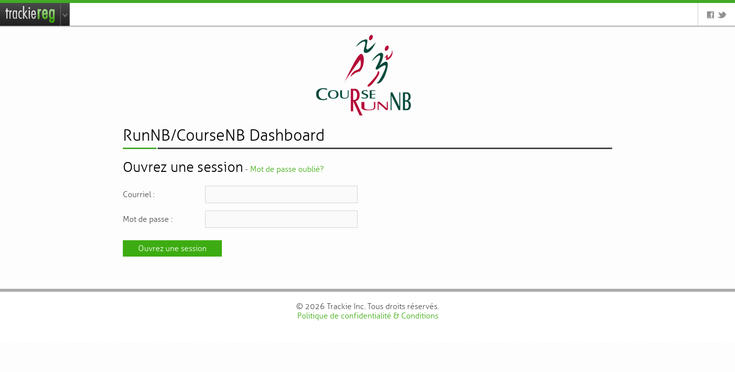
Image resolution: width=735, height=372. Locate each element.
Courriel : (139, 194)
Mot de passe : (147, 219)
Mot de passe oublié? (287, 169)
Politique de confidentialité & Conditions (367, 315)
